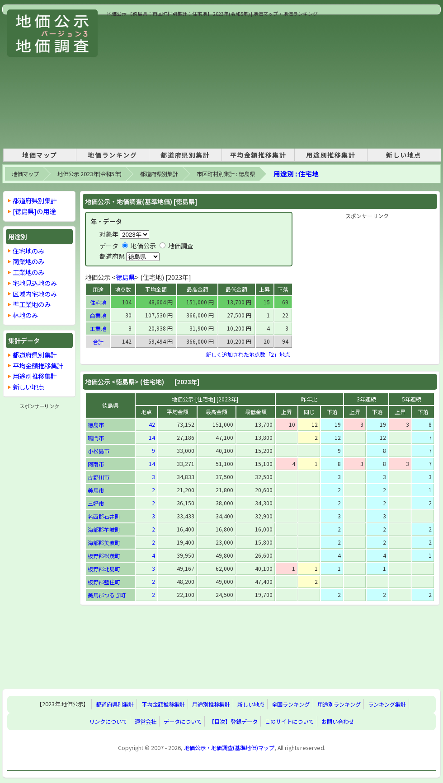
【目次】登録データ (233, 722)
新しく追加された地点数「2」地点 (248, 354)
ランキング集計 (387, 704)
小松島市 (98, 451)
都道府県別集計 (185, 154)
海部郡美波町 (104, 542)
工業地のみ (28, 272)
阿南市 (96, 464)
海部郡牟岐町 (104, 529)
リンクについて (108, 722)
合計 (98, 341)
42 (152, 424)
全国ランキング (291, 704)
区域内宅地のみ (35, 293)
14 (152, 437)
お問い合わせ (337, 722)
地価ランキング (112, 154)
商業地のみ (28, 261)
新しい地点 (403, 154)
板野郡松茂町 (104, 555)
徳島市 (96, 425)
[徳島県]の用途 (34, 211)
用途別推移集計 (330, 154)
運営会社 (145, 722)
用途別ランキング (339, 704)
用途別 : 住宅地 (296, 173)
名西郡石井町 (104, 516)
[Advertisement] (260, 81)
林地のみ (25, 315)
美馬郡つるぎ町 (107, 595)
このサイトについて (289, 722)
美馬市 (96, 490)
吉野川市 (98, 477)
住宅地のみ (28, 251)
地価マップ (39, 154)
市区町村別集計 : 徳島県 (226, 174)
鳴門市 (96, 438)
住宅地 (98, 302)
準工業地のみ (32, 304)
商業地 (98, 315)
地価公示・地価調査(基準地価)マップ (229, 748)
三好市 (96, 503)
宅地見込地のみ (35, 283)
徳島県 (125, 277)
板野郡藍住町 (104, 582)
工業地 (98, 328)
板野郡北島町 (104, 569)
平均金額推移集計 (258, 154)
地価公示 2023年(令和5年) (89, 174)
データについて (183, 722)
